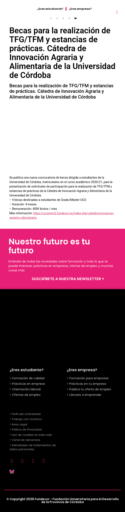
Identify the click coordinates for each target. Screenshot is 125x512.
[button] (117, 12)
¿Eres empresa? (80, 9)
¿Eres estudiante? (50, 9)
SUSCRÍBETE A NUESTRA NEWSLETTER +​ (68, 278)
